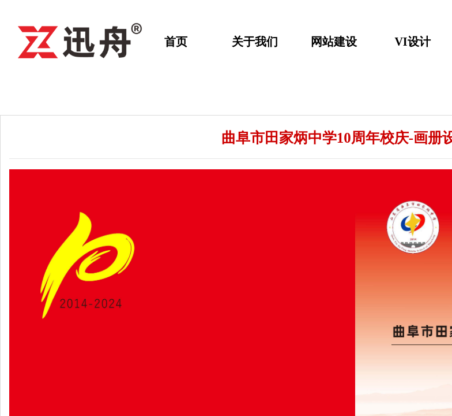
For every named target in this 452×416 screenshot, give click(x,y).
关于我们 (255, 41)
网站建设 (334, 41)
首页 (175, 41)
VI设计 (412, 41)
